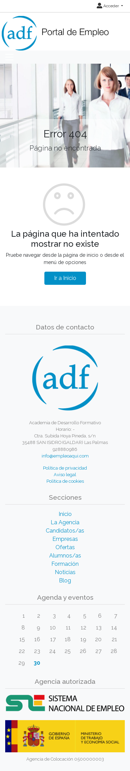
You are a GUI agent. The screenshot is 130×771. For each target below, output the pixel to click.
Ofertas (65, 547)
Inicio (65, 514)
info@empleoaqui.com (65, 456)
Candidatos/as (65, 530)
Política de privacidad (65, 468)
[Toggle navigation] (9, 57)
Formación (65, 564)
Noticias (65, 572)
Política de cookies (65, 481)
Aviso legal (65, 474)
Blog (65, 580)
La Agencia (65, 522)
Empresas (65, 539)
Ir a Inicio (65, 278)
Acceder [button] (108, 5)
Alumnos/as (65, 555)
